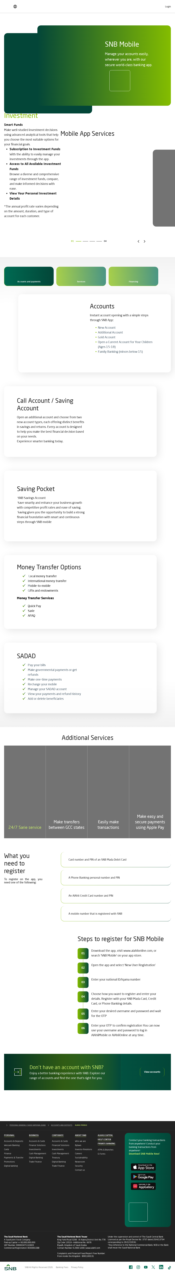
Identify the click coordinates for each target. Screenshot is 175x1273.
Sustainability (81, 1157)
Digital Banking (36, 1157)
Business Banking (35, 23)
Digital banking (11, 1166)
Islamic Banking (140, 23)
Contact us (80, 1170)
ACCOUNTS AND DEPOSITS (64, 1125)
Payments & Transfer (13, 1157)
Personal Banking (11, 23)
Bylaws (78, 1145)
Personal (9, 1135)
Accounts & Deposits (13, 1141)
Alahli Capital (105, 1135)
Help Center (104, 1140)
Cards (6, 1149)
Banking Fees (62, 1267)
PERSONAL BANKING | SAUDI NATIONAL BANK (30, 1125)
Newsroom (80, 1161)
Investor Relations (83, 1149)
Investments (35, 1149)
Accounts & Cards (37, 1141)
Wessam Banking (12, 1145)
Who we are (80, 1141)
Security (79, 1166)
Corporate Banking (60, 23)
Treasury (56, 1157)
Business (34, 1135)
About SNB (162, 23)
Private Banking (117, 23)
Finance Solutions (37, 1145)
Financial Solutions (60, 1145)
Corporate (58, 1135)
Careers (121, 5)
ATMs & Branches (105, 1149)
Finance (7, 1153)
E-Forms (101, 1154)
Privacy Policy (77, 1267)
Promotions (9, 1161)
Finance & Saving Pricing (21, 5)
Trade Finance (35, 1161)
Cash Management (37, 1153)
